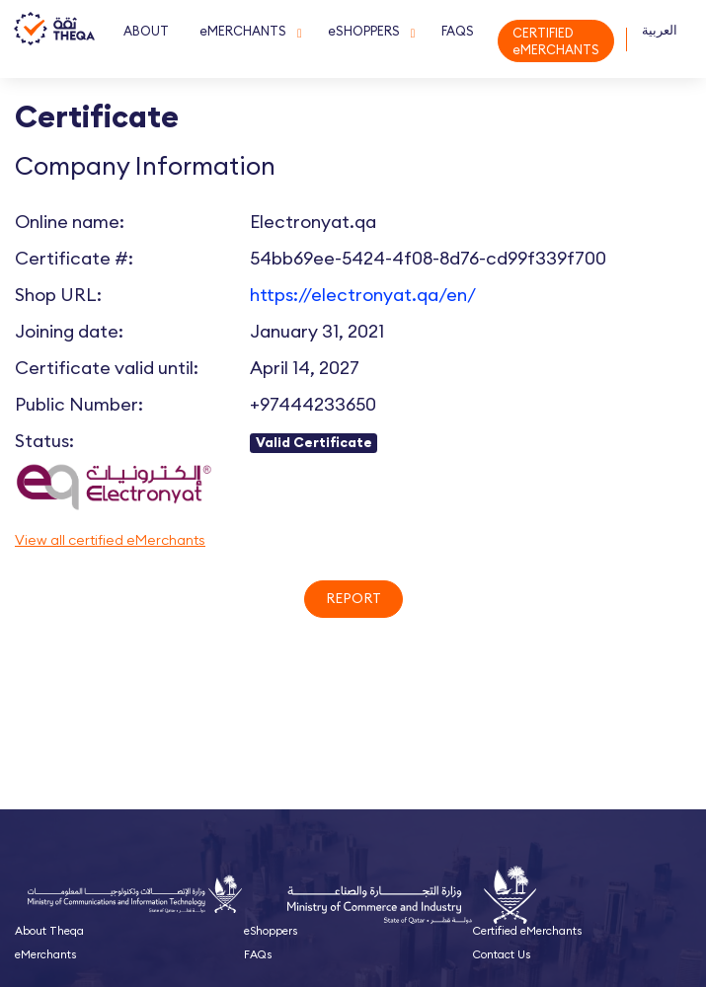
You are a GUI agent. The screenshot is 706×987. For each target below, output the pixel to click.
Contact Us (501, 954)
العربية (659, 31)
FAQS (457, 30)
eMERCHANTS (242, 30)
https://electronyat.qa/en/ (363, 294)
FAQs (258, 954)
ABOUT (146, 30)
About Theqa (49, 931)
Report (353, 598)
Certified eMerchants (527, 931)
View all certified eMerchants (110, 540)
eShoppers (270, 931)
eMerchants (45, 954)
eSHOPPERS (364, 30)
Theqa (54, 41)
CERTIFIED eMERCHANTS (555, 41)
